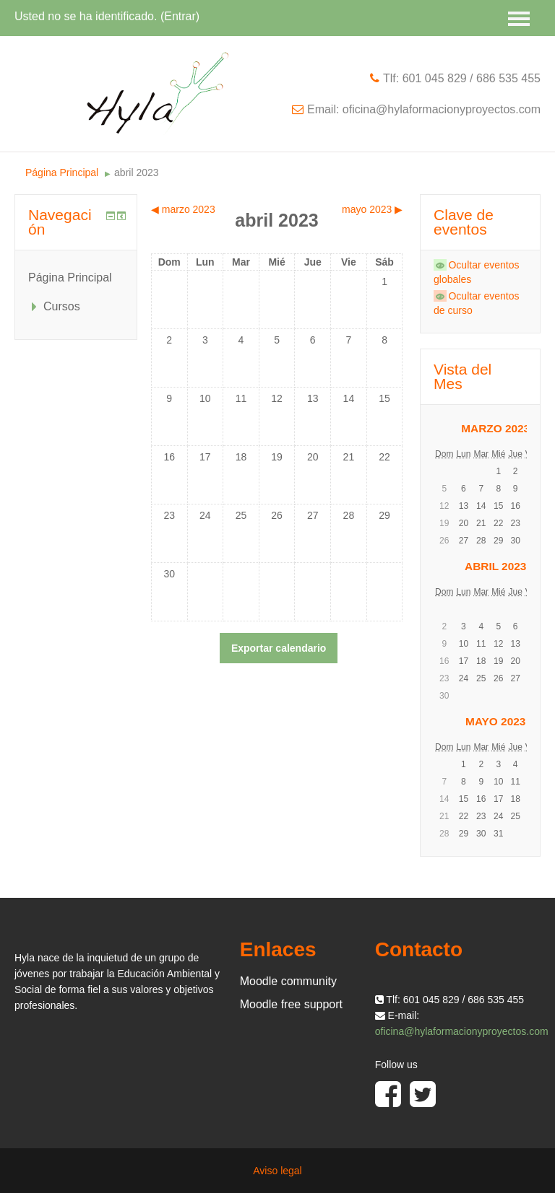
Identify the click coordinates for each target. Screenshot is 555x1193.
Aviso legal (277, 1170)
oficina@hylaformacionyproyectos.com (461, 1031)
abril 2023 (136, 172)
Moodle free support (291, 1004)
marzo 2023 (495, 428)
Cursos (61, 306)
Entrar (180, 16)
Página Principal (61, 172)
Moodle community (288, 981)
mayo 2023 (495, 721)
